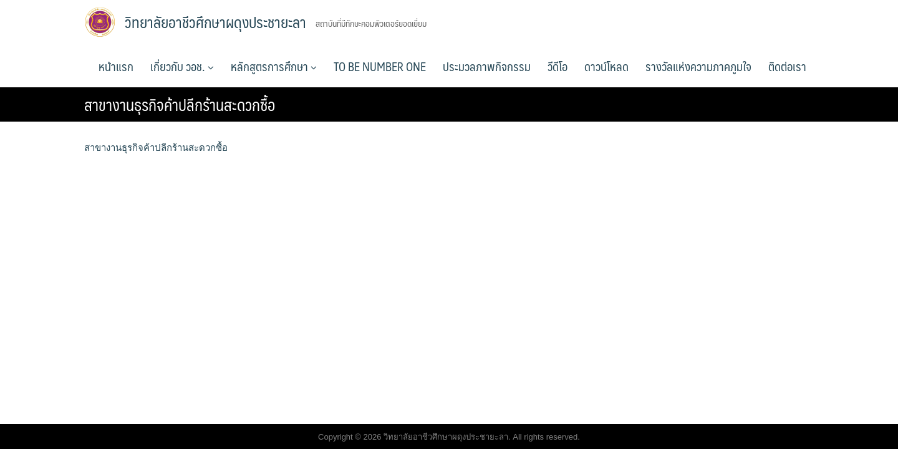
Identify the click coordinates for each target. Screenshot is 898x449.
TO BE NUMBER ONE (380, 66)
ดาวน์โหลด (606, 66)
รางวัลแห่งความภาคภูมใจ (698, 66)
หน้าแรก (116, 66)
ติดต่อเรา (787, 66)
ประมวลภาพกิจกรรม (487, 66)
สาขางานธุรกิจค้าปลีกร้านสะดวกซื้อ (156, 147)
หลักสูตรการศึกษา (274, 66)
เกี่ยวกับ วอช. (182, 66)
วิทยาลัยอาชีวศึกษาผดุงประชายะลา (215, 21)
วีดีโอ (557, 66)
